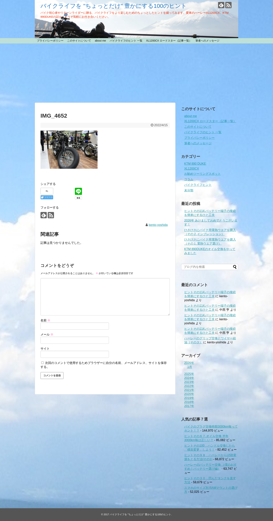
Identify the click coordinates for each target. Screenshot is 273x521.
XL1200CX (191, 168)
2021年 (189, 390)
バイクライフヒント (198, 184)
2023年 (189, 382)
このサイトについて (79, 40)
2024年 (189, 378)
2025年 (189, 374)
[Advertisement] (136, 73)
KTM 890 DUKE (195, 163)
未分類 (188, 190)
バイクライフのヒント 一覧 (126, 40)
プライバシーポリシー (50, 40)
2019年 (189, 398)
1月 (189, 366)
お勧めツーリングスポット (202, 173)
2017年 (189, 406)
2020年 (189, 394)
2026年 (189, 362)
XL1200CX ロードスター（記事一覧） (169, 40)
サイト (45, 348)
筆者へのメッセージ (207, 40)
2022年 (189, 386)
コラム (188, 179)
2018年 (189, 402)
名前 (45, 320)
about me (100, 40)
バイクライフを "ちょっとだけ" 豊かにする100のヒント (113, 6)
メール (46, 334)
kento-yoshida (158, 224)
